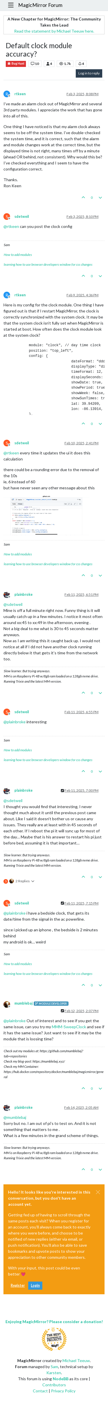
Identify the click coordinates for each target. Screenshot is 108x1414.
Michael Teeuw (76, 1360)
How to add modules (18, 254)
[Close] (98, 1192)
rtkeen (20, 94)
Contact (40, 1390)
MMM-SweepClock (69, 1026)
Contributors (54, 1384)
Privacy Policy (63, 1390)
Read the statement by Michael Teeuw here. (54, 31)
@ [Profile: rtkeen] (11, 226)
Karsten (53, 1372)
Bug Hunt (15, 63)
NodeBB (61, 1378)
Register (18, 1285)
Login (35, 1285)
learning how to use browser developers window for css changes (48, 264)
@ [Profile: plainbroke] (14, 721)
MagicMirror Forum (40, 5)
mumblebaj (23, 1003)
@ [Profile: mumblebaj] (14, 1117)
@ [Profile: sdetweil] (12, 604)
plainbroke (23, 594)
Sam (54, 1366)
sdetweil (21, 216)
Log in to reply (89, 73)
